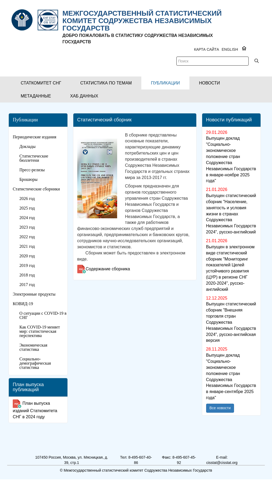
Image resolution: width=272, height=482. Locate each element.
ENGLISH (230, 49)
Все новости (220, 408)
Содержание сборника (108, 269)
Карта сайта (206, 49)
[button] (41, 82)
